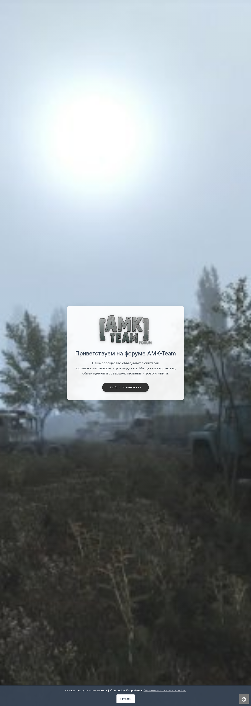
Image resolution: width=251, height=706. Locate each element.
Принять (125, 698)
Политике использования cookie (165, 690)
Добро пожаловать (126, 387)
